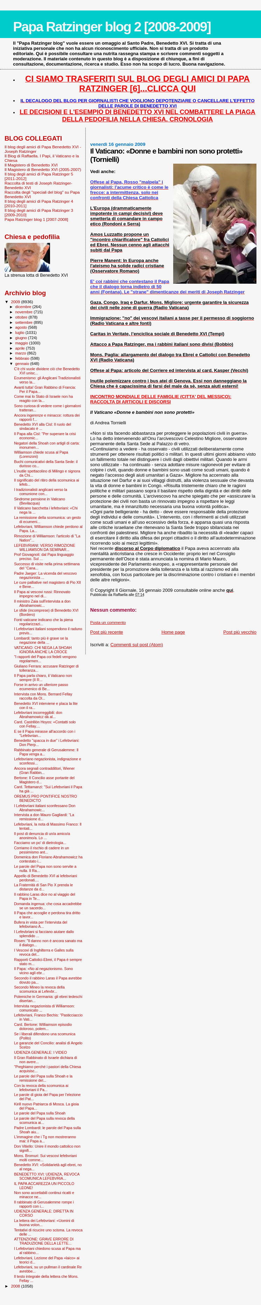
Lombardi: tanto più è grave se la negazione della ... (41, 640)
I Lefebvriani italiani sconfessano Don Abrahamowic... (44, 808)
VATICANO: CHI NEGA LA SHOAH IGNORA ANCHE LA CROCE (43, 650)
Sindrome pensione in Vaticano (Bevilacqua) (39, 501)
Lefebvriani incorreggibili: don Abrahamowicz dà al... (38, 714)
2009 (16, 301)
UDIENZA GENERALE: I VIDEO (40, 1052)
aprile (20, 348)
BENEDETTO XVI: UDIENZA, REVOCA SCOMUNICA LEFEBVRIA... (46, 1176)
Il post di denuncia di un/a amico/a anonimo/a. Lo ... (42, 836)
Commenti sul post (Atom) (137, 644)
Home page (173, 632)
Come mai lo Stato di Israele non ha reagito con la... (43, 398)
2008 (16, 1286)
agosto (21, 327)
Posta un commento (108, 622)
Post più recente (106, 632)
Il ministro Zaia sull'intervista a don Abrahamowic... (42, 603)
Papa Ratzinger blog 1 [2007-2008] (36, 219)
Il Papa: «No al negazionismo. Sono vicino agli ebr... (43, 971)
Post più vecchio (239, 632)
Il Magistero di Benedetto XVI (31, 165)
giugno (21, 338)
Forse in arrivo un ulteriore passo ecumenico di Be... (41, 687)
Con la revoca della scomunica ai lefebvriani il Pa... (41, 1087)
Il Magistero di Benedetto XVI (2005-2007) (43, 169)
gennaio (22, 363)
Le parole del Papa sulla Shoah (39, 1113)
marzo (21, 353)
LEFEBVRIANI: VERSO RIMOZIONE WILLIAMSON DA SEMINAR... (44, 547)
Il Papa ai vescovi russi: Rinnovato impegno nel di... (42, 594)
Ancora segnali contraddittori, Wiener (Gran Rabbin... (44, 770)
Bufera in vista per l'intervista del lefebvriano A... (40, 924)
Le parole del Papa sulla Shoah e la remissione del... (43, 1078)
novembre (24, 312)
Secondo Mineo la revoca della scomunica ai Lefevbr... (39, 989)
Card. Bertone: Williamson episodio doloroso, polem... (43, 1026)
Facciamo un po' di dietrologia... (40, 843)
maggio (22, 343)
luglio (20, 332)
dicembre (24, 307)
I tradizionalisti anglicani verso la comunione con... (40, 491)
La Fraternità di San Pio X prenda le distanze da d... (43, 887)
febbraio (22, 358)
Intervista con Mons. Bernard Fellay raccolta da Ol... (43, 696)
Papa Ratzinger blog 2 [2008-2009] (112, 26)
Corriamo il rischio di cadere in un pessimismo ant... (41, 850)
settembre (24, 322)
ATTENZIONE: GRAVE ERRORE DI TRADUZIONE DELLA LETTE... (43, 1241)
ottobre (22, 317)
